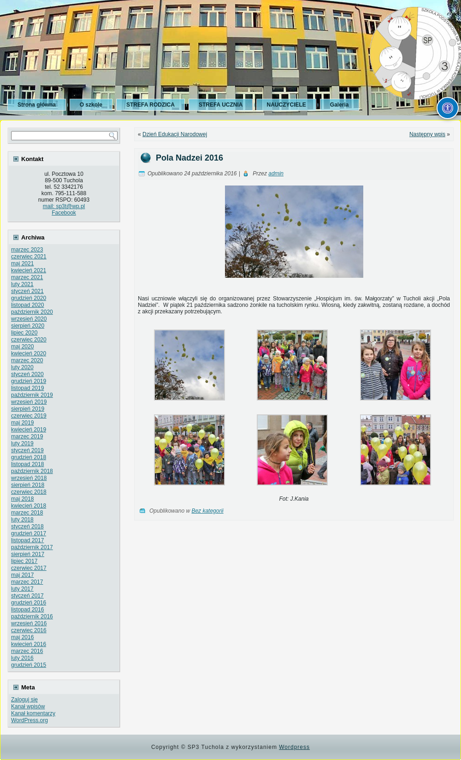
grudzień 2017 (28, 533)
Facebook (64, 212)
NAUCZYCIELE (286, 105)
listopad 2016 (27, 609)
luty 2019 (22, 443)
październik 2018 (32, 471)
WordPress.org (29, 720)
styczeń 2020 (27, 374)
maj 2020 (22, 346)
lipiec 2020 (24, 332)
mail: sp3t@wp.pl (64, 206)
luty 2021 (22, 284)
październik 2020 (32, 312)
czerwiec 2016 (29, 630)
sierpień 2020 (27, 326)
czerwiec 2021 (29, 256)
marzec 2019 (27, 436)
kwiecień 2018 (28, 506)
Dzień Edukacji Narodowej (174, 134)
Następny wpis (427, 134)
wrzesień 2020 (29, 319)
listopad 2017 (27, 540)
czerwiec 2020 (29, 339)
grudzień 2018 (28, 457)
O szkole (91, 105)
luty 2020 (22, 367)
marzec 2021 (27, 277)
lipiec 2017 (24, 561)
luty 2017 (22, 589)
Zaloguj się (24, 699)
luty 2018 (22, 519)
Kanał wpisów (28, 706)
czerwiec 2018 (29, 492)
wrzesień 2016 (29, 623)
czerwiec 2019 (29, 416)
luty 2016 (22, 658)
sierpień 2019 (27, 409)
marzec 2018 (27, 512)
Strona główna (37, 105)
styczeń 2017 (27, 595)
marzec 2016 (27, 651)
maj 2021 (22, 263)
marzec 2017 (27, 582)
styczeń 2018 (27, 526)
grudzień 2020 (28, 298)
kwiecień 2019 (28, 429)
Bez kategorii (207, 511)
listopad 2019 (27, 388)
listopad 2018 (27, 464)
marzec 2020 (27, 360)
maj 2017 (22, 575)
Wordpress (294, 747)
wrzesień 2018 (29, 478)
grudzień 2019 (28, 381)
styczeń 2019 (27, 450)
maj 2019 (22, 422)
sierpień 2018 (27, 485)
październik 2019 (32, 395)
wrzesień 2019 (29, 402)
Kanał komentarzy (33, 713)
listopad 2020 (27, 305)
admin (276, 173)
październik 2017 (32, 547)
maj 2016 (22, 637)
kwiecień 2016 (28, 644)
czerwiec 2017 (29, 568)
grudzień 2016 (28, 602)
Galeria (339, 105)
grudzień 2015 (28, 665)
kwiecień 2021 (28, 270)
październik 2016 (32, 616)
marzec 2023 (27, 249)
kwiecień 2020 (28, 353)
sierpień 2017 (27, 554)
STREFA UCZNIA (221, 105)
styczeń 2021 (27, 291)
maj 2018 (22, 499)
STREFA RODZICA (150, 105)
